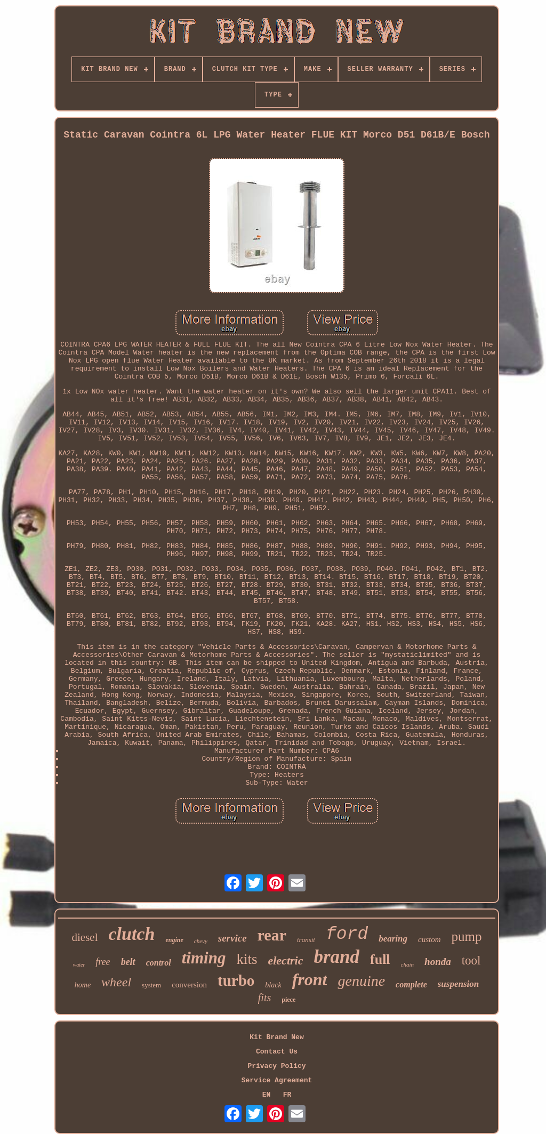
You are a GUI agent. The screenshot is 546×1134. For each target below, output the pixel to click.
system (151, 985)
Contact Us (277, 1052)
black (273, 985)
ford (347, 934)
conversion (189, 984)
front (309, 979)
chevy (200, 941)
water (79, 965)
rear (272, 935)
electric (285, 960)
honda (437, 961)
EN (266, 1095)
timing (204, 957)
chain (407, 964)
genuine (361, 980)
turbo (236, 980)
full (380, 959)
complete (411, 984)
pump (467, 936)
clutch (132, 934)
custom (429, 939)
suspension (458, 984)
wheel (116, 982)
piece (288, 999)
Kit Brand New (276, 1037)
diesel (85, 937)
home (83, 985)
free (102, 961)
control (158, 962)
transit (306, 940)
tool (471, 960)
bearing (393, 939)
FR (287, 1095)
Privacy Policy (276, 1066)
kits (246, 959)
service (232, 938)
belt (128, 961)
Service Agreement (277, 1080)
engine (174, 940)
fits (264, 997)
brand (336, 956)
